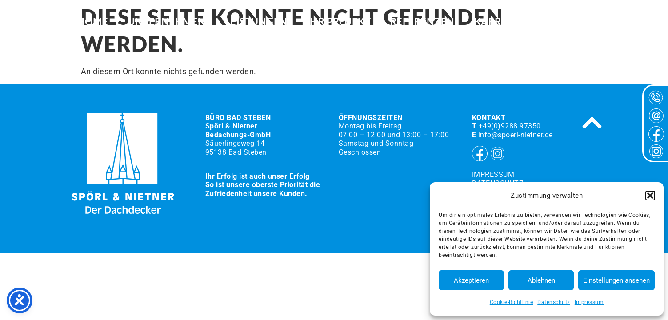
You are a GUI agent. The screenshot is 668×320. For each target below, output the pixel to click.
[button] (650, 195)
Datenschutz (553, 302)
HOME (92, 22)
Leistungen (256, 22)
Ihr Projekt (339, 22)
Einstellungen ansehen (616, 280)
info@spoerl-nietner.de (515, 135)
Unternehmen (167, 22)
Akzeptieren (471, 280)
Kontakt (567, 22)
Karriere (498, 22)
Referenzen (422, 22)
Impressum (589, 302)
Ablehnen (541, 280)
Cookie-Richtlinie (511, 302)
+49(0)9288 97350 (510, 126)
